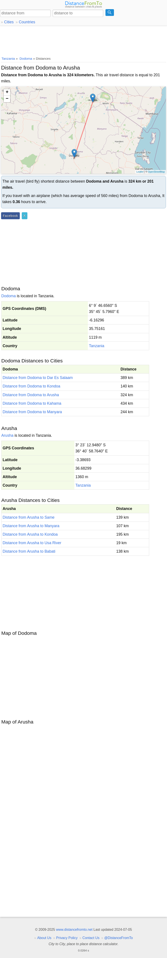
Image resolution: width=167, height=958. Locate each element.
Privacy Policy (67, 938)
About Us (44, 938)
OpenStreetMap (156, 171)
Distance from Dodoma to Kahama (32, 403)
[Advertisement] (83, 40)
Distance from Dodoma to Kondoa (31, 386)
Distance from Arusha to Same (29, 517)
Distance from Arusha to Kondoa (30, 534)
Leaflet (140, 171)
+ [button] (7, 92)
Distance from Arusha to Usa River (32, 543)
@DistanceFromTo (118, 938)
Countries (27, 22)
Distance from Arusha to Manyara (31, 526)
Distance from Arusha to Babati (29, 551)
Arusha (7, 435)
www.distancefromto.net (74, 929)
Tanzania (96, 346)
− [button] (7, 99)
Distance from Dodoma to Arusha (31, 395)
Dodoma (8, 296)
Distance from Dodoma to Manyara (32, 412)
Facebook (10, 215)
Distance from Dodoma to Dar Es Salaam (38, 377)
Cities (9, 22)
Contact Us (90, 938)
